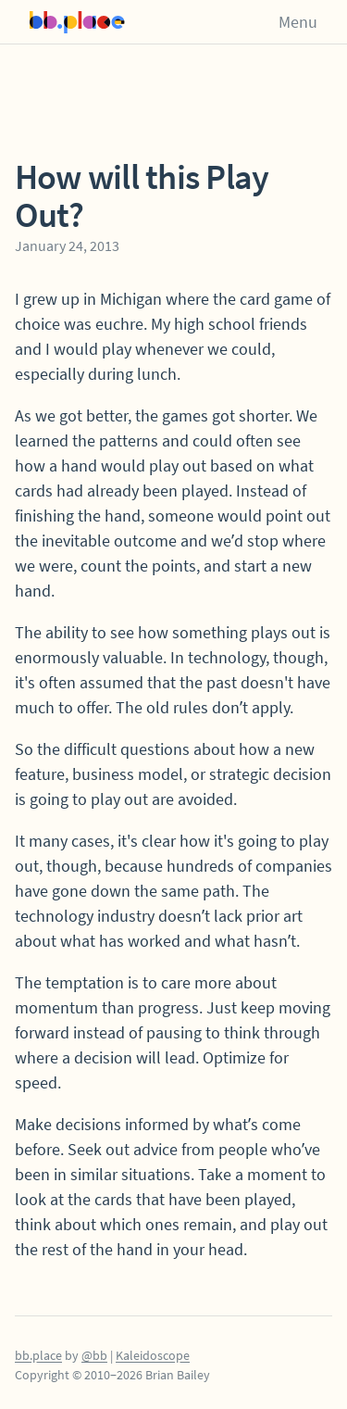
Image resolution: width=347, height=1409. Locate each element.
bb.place (38, 1355)
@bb (94, 1355)
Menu (298, 21)
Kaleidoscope (153, 1355)
